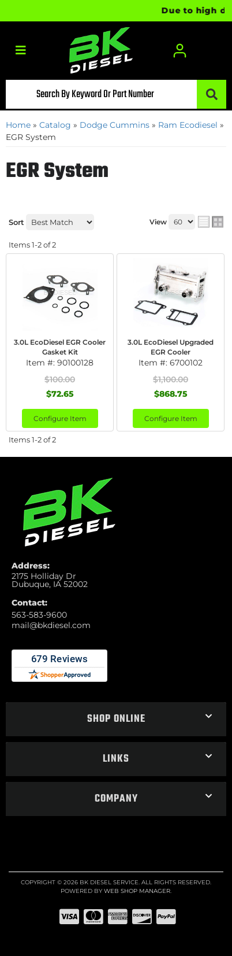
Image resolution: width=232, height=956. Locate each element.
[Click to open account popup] (179, 50)
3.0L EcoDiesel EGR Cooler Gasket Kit (60, 347)
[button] (116, 94)
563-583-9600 (39, 615)
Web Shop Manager (137, 891)
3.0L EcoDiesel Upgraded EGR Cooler (171, 347)
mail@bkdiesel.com (51, 625)
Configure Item (60, 418)
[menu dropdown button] (20, 50)
